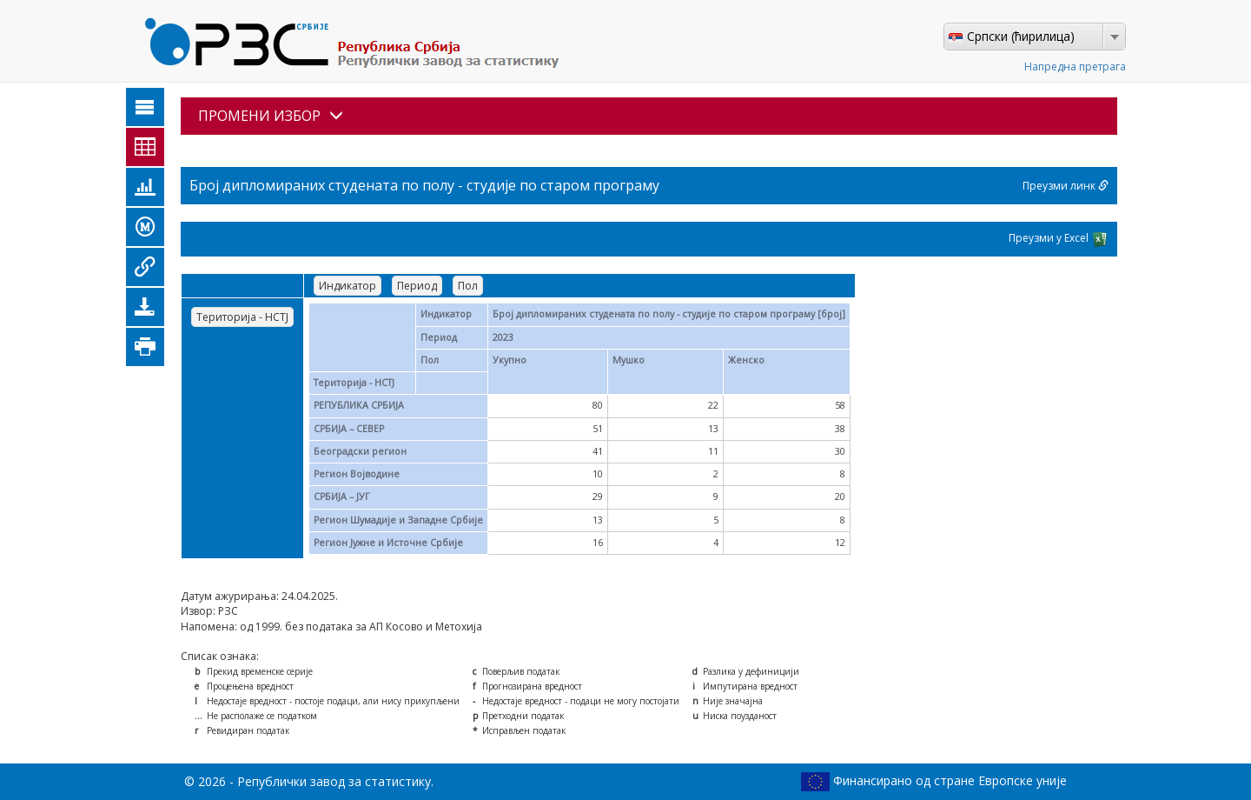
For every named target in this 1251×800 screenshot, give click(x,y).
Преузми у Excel (1059, 239)
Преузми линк (1066, 185)
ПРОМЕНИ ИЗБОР (270, 115)
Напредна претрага (1075, 66)
